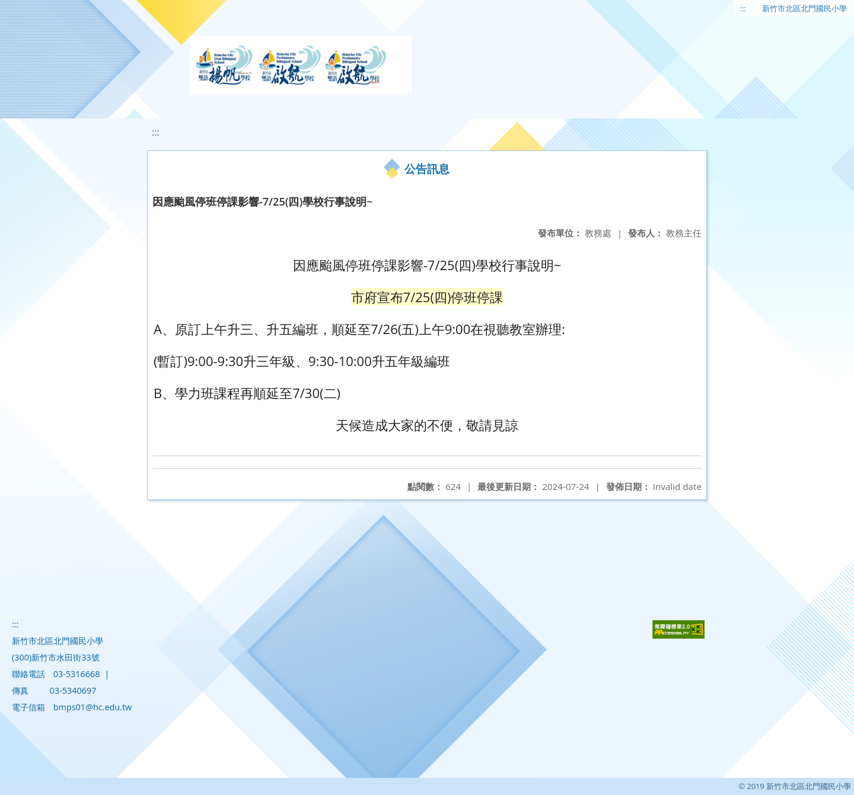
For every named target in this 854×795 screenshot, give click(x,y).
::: (743, 8)
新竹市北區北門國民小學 (804, 8)
